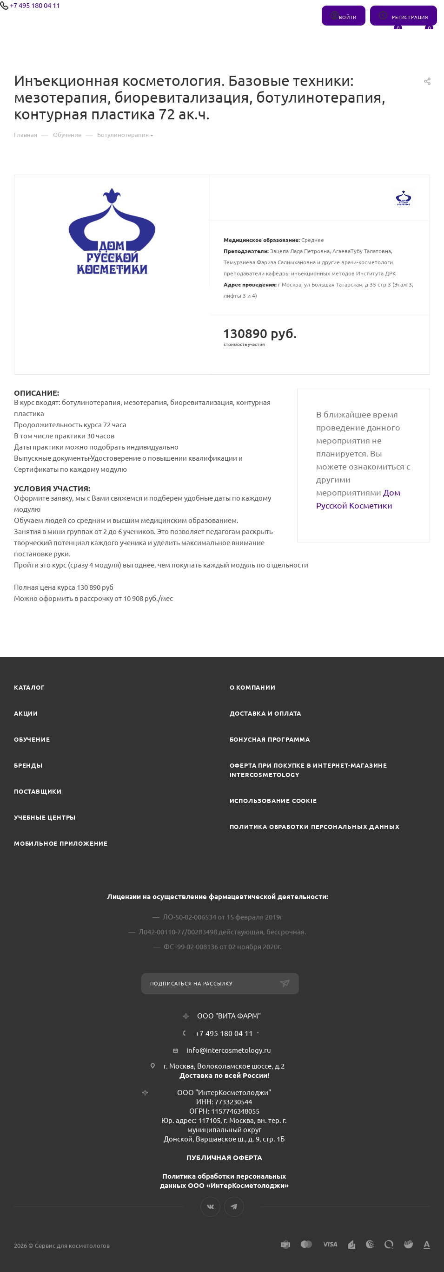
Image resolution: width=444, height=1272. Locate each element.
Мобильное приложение (61, 843)
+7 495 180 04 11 (35, 5)
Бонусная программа (270, 739)
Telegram (234, 1207)
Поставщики (38, 791)
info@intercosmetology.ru (228, 1050)
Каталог (29, 687)
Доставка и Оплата (266, 713)
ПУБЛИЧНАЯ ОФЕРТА (224, 1157)
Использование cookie (273, 800)
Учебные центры (45, 817)
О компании (253, 687)
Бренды (28, 765)
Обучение (32, 739)
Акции (26, 713)
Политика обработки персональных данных (315, 826)
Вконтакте (210, 1207)
